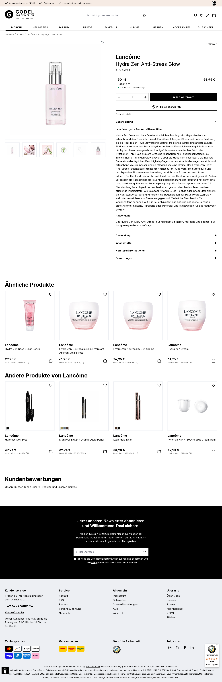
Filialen (171, 617)
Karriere (171, 600)
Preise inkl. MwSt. (124, 114)
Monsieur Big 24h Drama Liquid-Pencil (84, 437)
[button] (5, 670)
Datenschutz (120, 600)
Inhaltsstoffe (124, 243)
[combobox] (113, 15)
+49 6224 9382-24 (19, 606)
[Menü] (217, 645)
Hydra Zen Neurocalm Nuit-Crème (138, 346)
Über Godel (173, 595)
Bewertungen (124, 258)
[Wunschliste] (202, 15)
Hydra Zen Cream (192, 346)
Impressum (119, 595)
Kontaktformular (14, 612)
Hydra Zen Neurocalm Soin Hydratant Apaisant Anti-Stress (84, 348)
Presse (171, 604)
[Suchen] (143, 15)
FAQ (61, 600)
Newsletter (65, 613)
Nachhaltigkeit (175, 608)
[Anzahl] (132, 97)
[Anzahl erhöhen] (145, 97)
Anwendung (123, 235)
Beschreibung (124, 121)
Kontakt (63, 595)
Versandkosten (93, 666)
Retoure (63, 604)
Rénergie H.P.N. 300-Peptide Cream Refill (192, 437)
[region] (55, 98)
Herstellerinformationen (130, 250)
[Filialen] (195, 15)
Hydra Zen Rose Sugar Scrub (30, 346)
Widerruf (118, 613)
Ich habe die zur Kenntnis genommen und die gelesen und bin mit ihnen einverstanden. (113, 560)
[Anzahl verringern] (119, 97)
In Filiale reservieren (166, 106)
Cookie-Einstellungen (125, 604)
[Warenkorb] (214, 15)
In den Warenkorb (183, 97)
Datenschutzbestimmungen (104, 558)
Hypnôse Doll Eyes (30, 437)
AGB (93, 562)
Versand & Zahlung (70, 608)
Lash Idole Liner (138, 437)
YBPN (170, 613)
